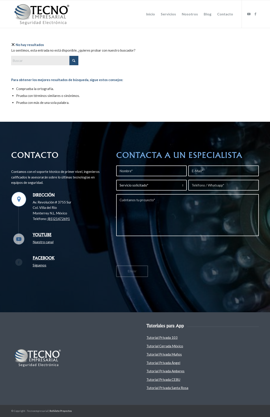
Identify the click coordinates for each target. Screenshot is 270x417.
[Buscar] (44, 60)
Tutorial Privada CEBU (163, 379)
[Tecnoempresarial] (42, 14)
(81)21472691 (58, 219)
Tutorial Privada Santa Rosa (167, 388)
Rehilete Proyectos (61, 410)
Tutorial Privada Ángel (163, 363)
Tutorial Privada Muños (164, 354)
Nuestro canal (43, 242)
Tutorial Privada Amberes (165, 371)
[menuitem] (150, 14)
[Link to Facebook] (255, 13)
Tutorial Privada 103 (162, 337)
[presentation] (150, 253)
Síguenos (39, 265)
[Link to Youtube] (248, 13)
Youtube (42, 234)
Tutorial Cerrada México (164, 346)
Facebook (43, 258)
